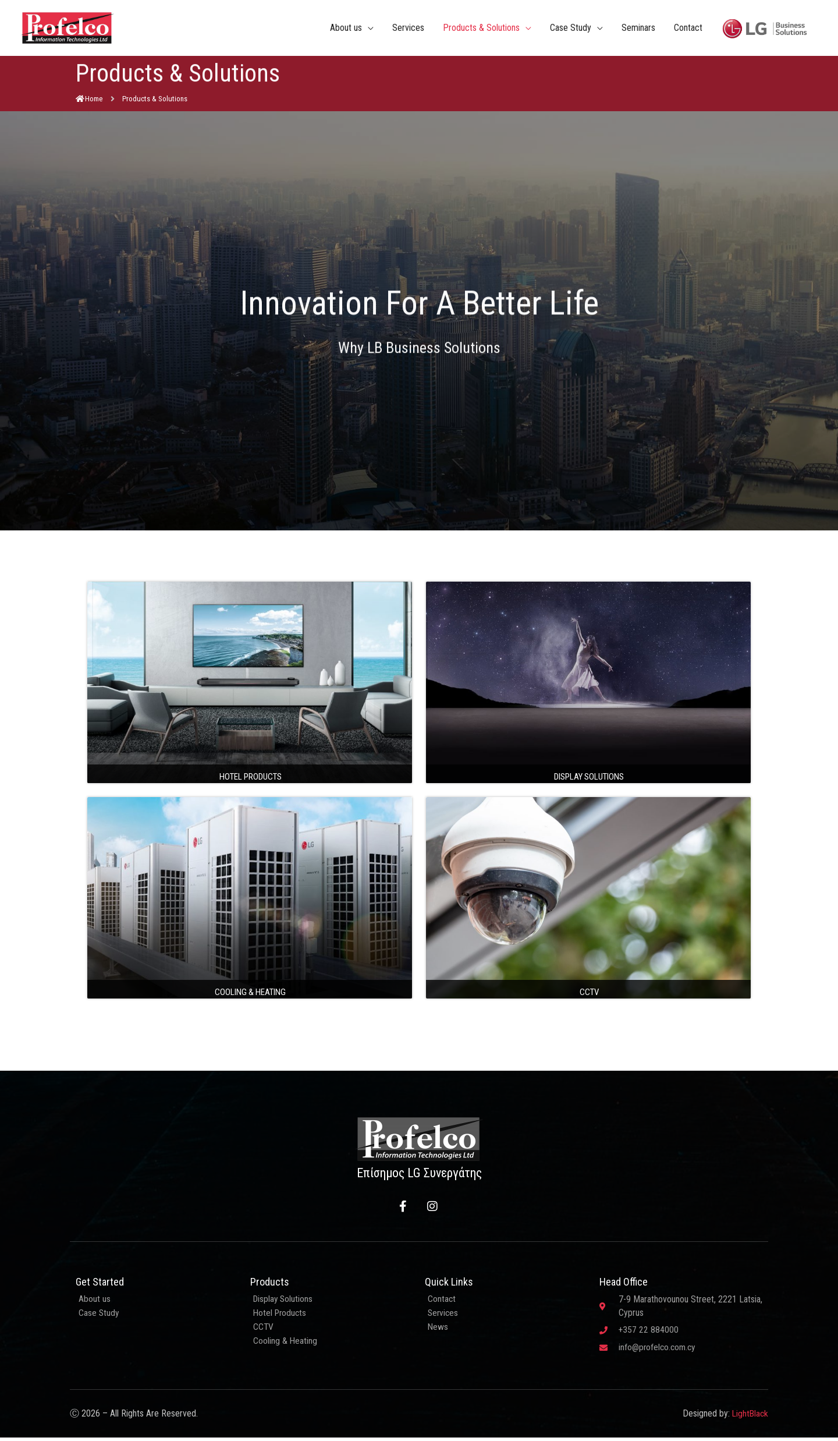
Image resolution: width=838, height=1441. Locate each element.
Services (408, 28)
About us (346, 28)
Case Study (570, 28)
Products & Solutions (481, 28)
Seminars (638, 28)
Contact (688, 28)
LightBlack (749, 1416)
